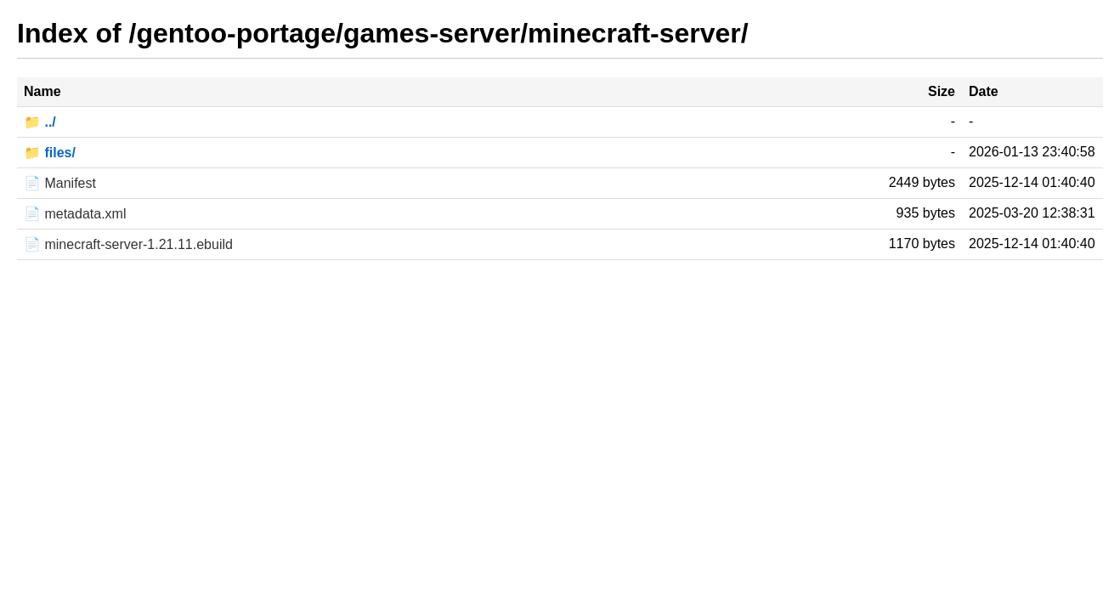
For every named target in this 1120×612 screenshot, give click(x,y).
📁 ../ (40, 122)
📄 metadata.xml (75, 214)
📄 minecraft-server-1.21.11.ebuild (128, 244)
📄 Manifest (60, 183)
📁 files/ (50, 152)
